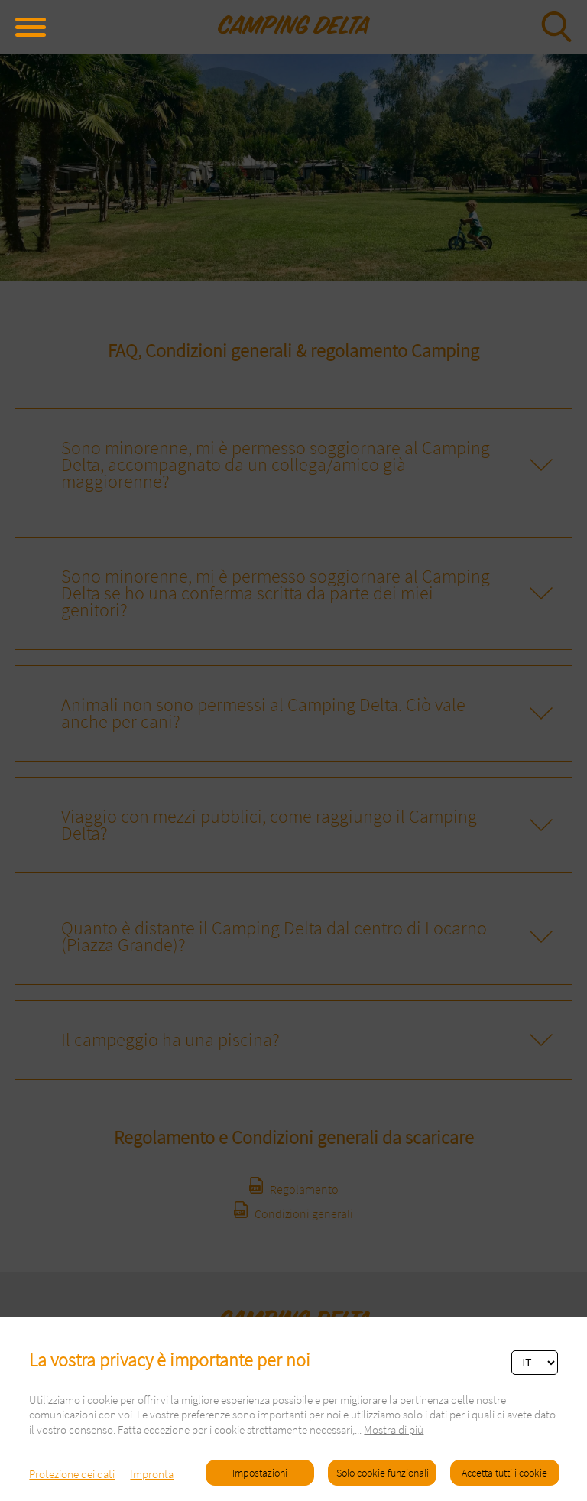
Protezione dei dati (72, 1474)
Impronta (152, 1474)
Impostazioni (259, 1473)
